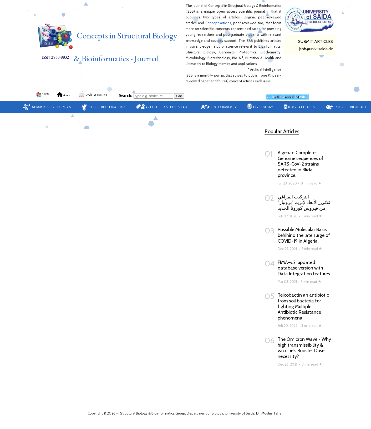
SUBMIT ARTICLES (315, 41)
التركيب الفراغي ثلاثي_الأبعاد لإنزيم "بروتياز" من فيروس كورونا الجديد (304, 202)
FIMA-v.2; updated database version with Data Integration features (304, 268)
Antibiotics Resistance (163, 106)
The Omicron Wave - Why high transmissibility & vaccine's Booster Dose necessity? (304, 347)
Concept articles (218, 23)
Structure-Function (103, 107)
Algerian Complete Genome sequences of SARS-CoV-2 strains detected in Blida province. (300, 164)
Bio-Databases (299, 106)
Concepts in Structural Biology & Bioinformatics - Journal (106, 43)
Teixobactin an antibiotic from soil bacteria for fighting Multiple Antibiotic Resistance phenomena (303, 306)
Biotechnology (218, 106)
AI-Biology (260, 106)
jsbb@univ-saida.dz (316, 48)
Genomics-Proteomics (47, 107)
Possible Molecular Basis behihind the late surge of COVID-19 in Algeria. (304, 235)
